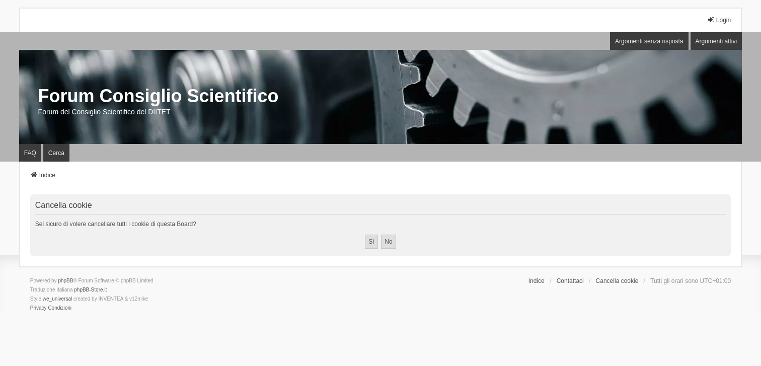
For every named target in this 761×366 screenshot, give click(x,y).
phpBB (65, 280)
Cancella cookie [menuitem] (617, 280)
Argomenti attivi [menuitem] (716, 41)
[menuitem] (38, 308)
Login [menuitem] (719, 20)
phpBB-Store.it (90, 289)
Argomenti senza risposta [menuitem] (649, 41)
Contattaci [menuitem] (570, 280)
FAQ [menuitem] (30, 153)
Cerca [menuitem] (56, 153)
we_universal (57, 299)
